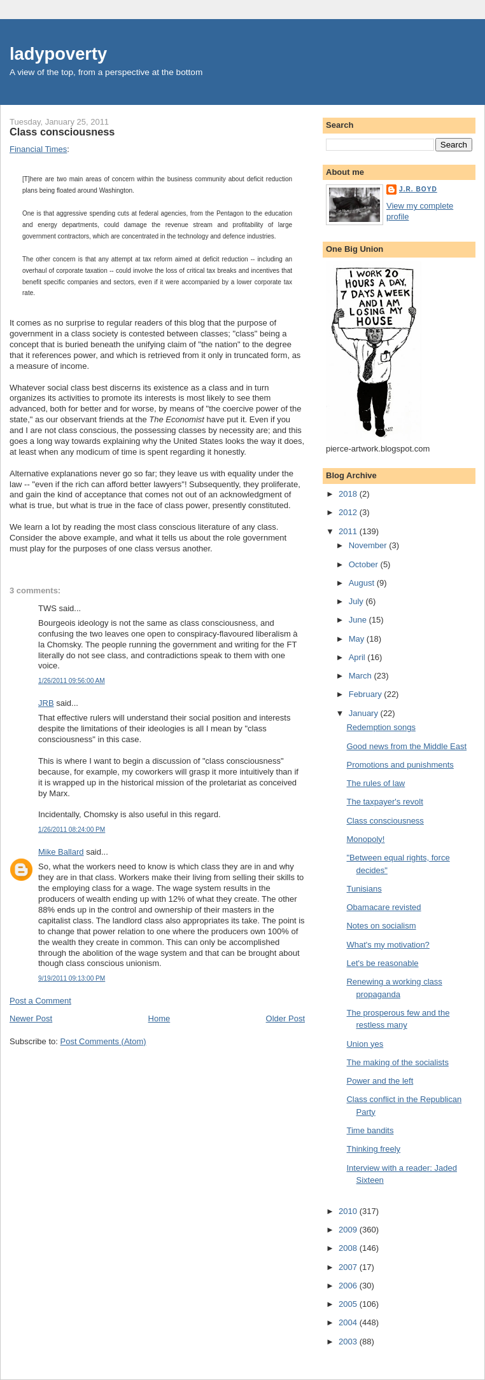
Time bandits (369, 1130)
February (366, 694)
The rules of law (375, 783)
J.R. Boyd (418, 189)
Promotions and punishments (399, 764)
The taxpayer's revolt (384, 801)
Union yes (364, 1044)
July (357, 601)
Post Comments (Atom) (103, 1041)
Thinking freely (373, 1149)
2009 (349, 1229)
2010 (349, 1211)
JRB (46, 703)
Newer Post (31, 1018)
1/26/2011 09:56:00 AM (71, 680)
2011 (349, 531)
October (365, 564)
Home (159, 1018)
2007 (349, 1267)
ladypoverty (58, 54)
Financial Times (38, 149)
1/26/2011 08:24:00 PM (71, 829)
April (358, 657)
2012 (349, 512)
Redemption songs (380, 727)
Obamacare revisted (383, 907)
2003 (349, 1341)
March (361, 675)
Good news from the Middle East (406, 746)
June (359, 619)
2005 (349, 1304)
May (358, 639)
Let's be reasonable (382, 963)
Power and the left (379, 1081)
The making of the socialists (397, 1062)
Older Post (285, 1018)
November (369, 545)
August (363, 583)
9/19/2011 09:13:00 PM (71, 978)
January (365, 713)
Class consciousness (62, 131)
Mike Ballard (61, 852)
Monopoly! (365, 839)
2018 (349, 494)
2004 (349, 1322)
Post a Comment (40, 1000)
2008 (349, 1248)
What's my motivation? (387, 944)
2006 (349, 1285)
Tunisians (363, 889)
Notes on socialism (381, 925)
